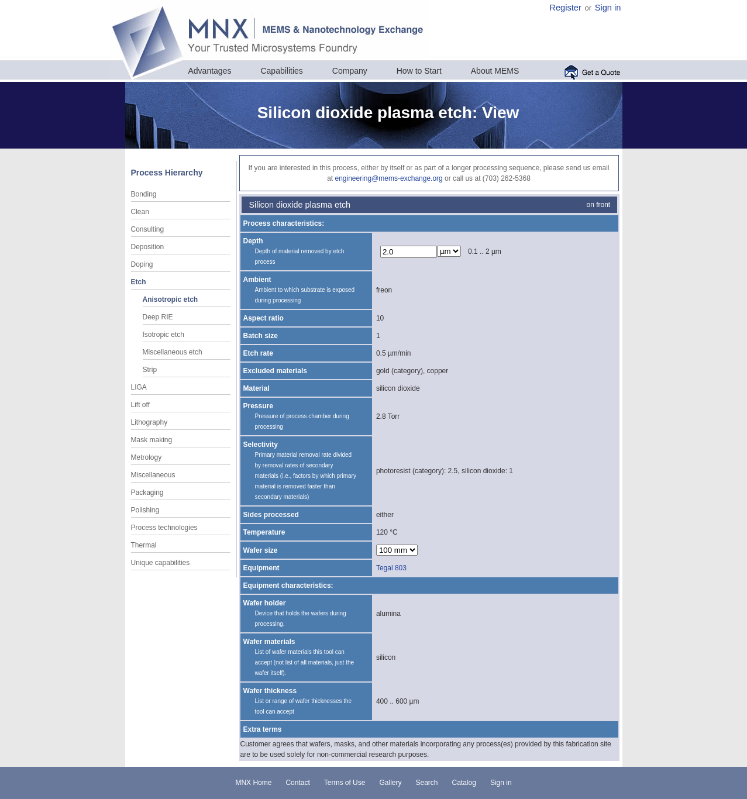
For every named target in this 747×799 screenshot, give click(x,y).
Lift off (140, 405)
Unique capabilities (160, 563)
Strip (150, 370)
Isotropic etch (163, 334)
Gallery (390, 783)
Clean (140, 212)
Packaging (147, 492)
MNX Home (253, 783)
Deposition (147, 247)
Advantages (210, 70)
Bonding (144, 194)
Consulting (147, 229)
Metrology (146, 457)
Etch (138, 282)
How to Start (419, 70)
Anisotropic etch (170, 299)
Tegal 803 (391, 568)
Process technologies (164, 528)
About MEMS (495, 70)
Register (565, 7)
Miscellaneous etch (172, 352)
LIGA (139, 387)
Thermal (144, 545)
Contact (297, 783)
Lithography (149, 422)
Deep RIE (158, 317)
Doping (142, 264)
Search (426, 783)
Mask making (152, 440)
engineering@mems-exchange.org (388, 178)
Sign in (608, 7)
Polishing (145, 510)
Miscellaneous (153, 475)
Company (349, 70)
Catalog (464, 783)
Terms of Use (345, 783)
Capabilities (281, 70)
